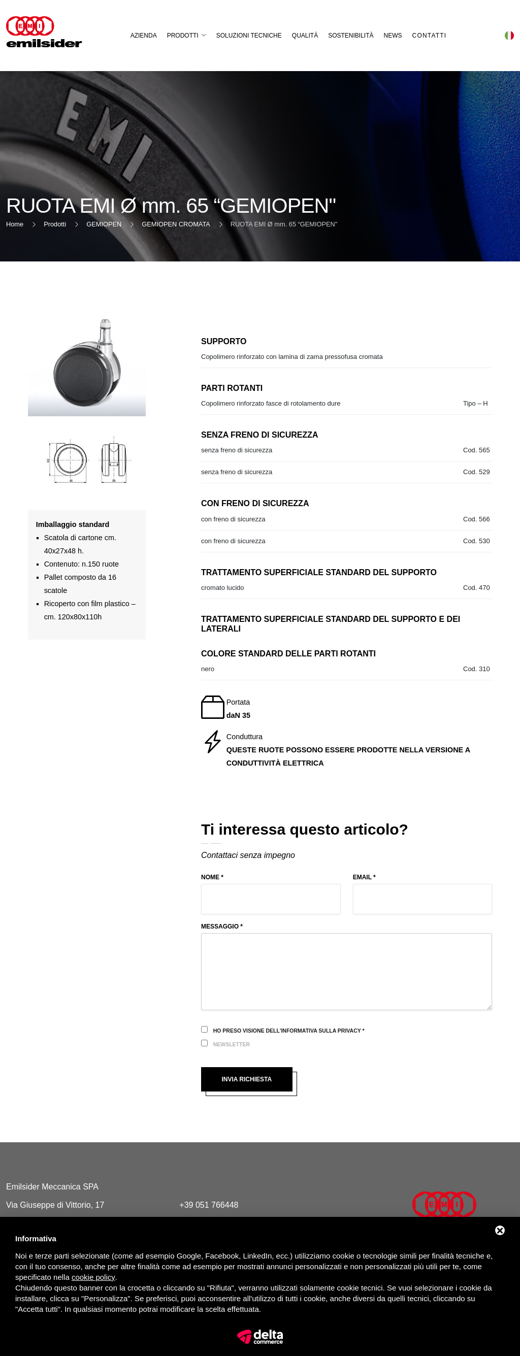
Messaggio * (222, 926)
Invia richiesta (246, 1079)
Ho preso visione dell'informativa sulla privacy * (289, 1031)
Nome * (212, 877)
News (393, 35)
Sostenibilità (350, 35)
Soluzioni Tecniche (249, 35)
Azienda (144, 35)
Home (14, 224)
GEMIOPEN (103, 224)
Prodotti (183, 35)
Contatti (429, 35)
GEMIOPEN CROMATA (176, 224)
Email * (364, 877)
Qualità (305, 35)
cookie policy (93, 1277)
